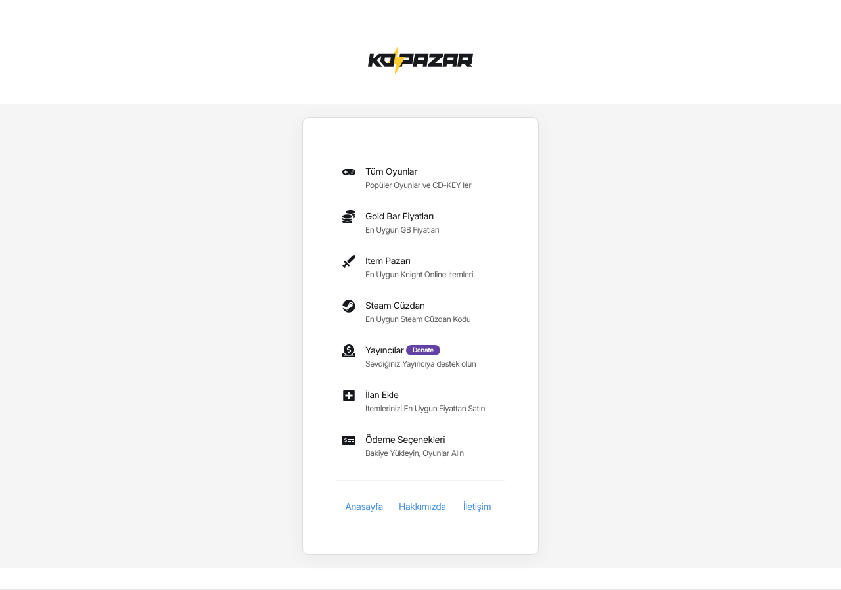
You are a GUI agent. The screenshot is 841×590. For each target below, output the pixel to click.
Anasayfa (364, 506)
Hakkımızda (422, 506)
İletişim (477, 506)
